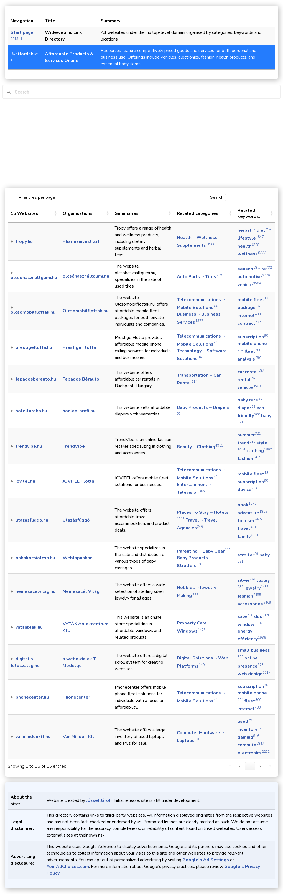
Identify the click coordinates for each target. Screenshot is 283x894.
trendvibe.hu (29, 446)
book (247, 505)
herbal (247, 230)
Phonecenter (76, 697)
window (250, 624)
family (248, 536)
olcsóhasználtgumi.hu (86, 276)
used (245, 721)
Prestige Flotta (79, 347)
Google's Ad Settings (205, 860)
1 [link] (250, 766)
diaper (246, 408)
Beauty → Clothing (200, 447)
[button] (55, 213)
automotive (254, 277)
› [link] (260, 766)
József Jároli (99, 800)
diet (264, 230)
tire (265, 269)
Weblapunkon (78, 558)
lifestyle (251, 238)
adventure (252, 513)
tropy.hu (24, 241)
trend (246, 443)
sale (245, 616)
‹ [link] (239, 766)
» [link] (270, 766)
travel (248, 528)
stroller (248, 555)
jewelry (256, 588)
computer (251, 745)
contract (249, 323)
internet (249, 316)
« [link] (230, 766)
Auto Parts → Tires (199, 277)
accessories (254, 604)
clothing (259, 451)
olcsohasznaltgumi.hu (34, 278)
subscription (253, 337)
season (247, 269)
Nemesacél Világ (81, 591)
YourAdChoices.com (68, 866)
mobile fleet (253, 300)
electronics (254, 753)
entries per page (38, 197)
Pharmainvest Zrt (81, 241)
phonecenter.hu (32, 697)
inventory (250, 729)
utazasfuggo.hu (32, 520)
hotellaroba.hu (31, 411)
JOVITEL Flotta (78, 481)
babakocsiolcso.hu (35, 558)
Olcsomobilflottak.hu (85, 311)
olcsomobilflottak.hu (33, 312)
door (263, 616)
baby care (250, 400)
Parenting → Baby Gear (204, 551)
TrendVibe (74, 446)
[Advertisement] (141, 143)
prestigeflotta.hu (34, 347)
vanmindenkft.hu (33, 737)
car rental (251, 372)
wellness (252, 254)
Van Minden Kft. (79, 737)
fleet (252, 351)
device (247, 490)
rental (248, 380)
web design (254, 674)
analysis (249, 359)
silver (247, 580)
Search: (217, 197)
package (250, 307)
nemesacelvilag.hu (35, 591)
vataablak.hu (29, 627)
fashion (249, 458)
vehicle (249, 285)
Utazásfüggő (76, 520)
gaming (248, 737)
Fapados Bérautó (81, 379)
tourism (250, 521)
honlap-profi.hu (79, 411)
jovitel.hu (25, 481)
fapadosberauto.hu (36, 379)
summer (249, 435)
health (248, 246)
